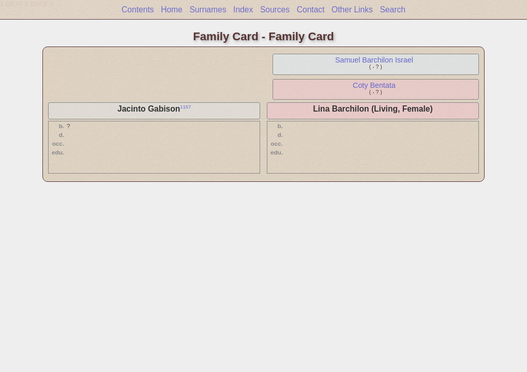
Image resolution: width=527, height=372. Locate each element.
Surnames (207, 9)
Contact (311, 9)
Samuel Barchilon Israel (374, 60)
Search (392, 9)
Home (172, 9)
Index (243, 9)
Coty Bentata (374, 85)
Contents (138, 9)
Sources (275, 9)
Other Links (352, 9)
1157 (185, 107)
